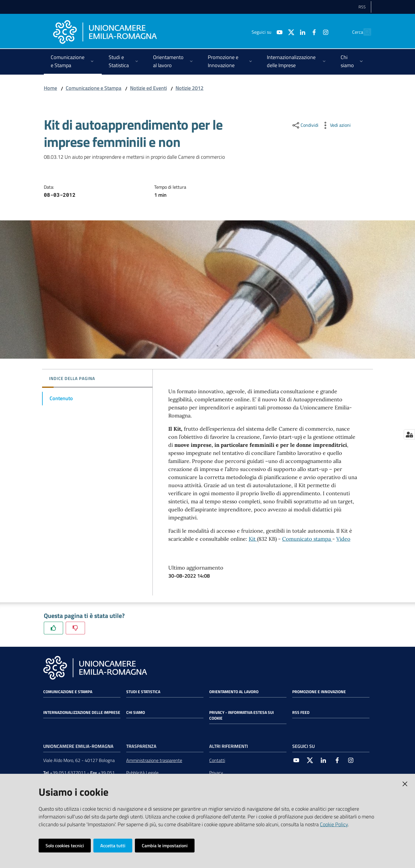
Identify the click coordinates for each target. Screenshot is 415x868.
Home (50, 88)
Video (343, 539)
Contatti (217, 760)
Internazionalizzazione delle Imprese (81, 712)
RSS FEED (301, 712)
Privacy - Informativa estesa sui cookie (241, 715)
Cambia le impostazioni (165, 845)
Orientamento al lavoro (234, 692)
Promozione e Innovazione (319, 692)
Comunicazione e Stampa (93, 88)
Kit (253, 539)
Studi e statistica (143, 692)
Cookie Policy (334, 824)
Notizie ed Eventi (148, 88)
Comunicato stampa (307, 539)
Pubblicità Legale (142, 772)
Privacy (216, 772)
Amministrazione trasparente (154, 760)
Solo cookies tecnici (65, 845)
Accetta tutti (112, 845)
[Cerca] (364, 32)
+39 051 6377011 (68, 772)
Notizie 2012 (189, 88)
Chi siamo (135, 712)
